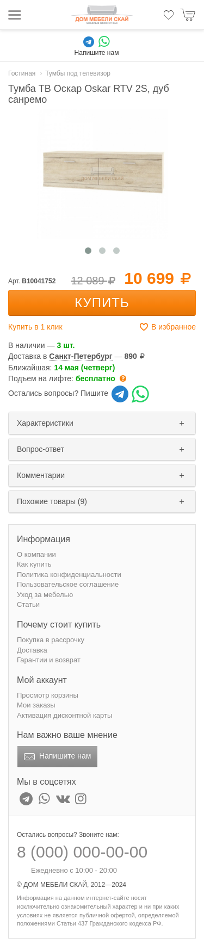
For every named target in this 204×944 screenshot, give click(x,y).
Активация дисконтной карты (64, 715)
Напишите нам (56, 757)
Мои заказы (36, 705)
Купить (102, 302)
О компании (36, 554)
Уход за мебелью (45, 595)
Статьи (28, 604)
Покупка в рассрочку (50, 640)
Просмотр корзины (47, 695)
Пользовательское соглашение (68, 584)
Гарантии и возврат (49, 660)
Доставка (32, 650)
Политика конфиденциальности (69, 574)
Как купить (34, 564)
